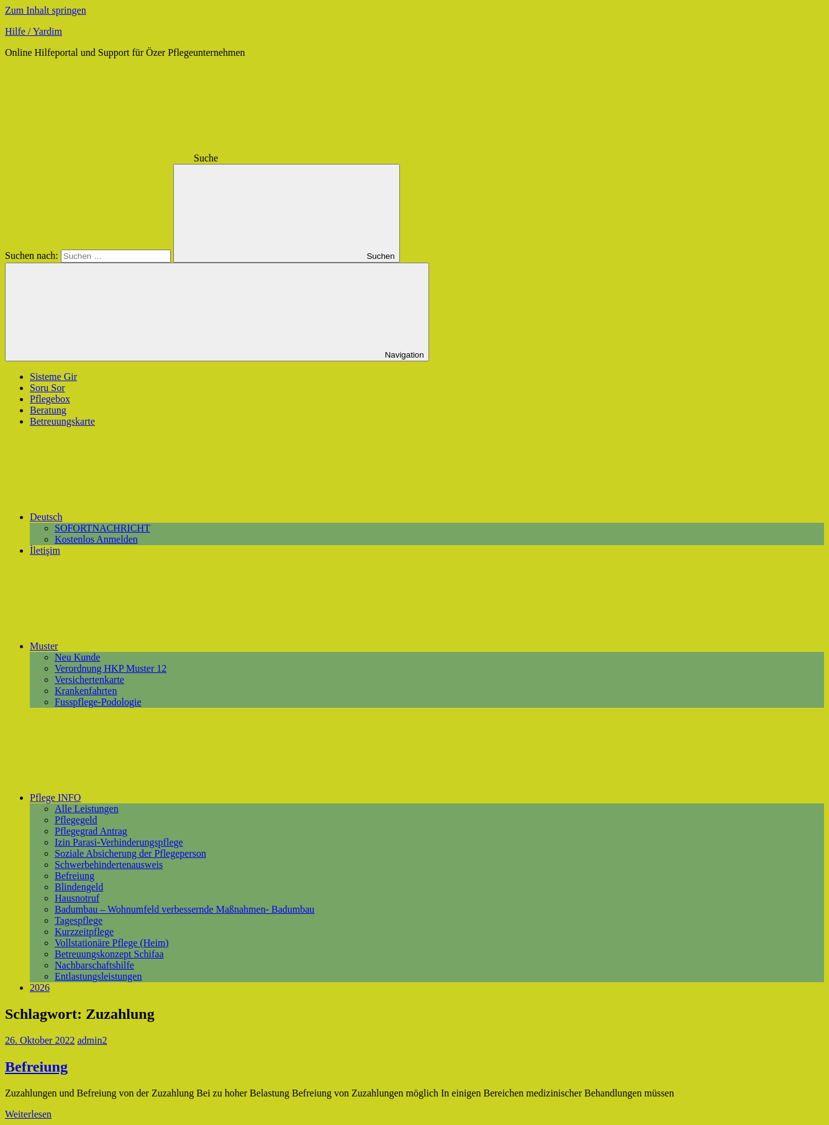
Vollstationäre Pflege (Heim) (112, 943)
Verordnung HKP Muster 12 (110, 668)
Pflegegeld (76, 820)
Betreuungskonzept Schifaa (109, 954)
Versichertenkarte (89, 679)
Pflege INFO (148, 797)
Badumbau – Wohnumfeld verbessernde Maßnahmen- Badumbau (184, 909)
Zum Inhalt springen (45, 10)
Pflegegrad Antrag (91, 831)
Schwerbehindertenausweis (109, 864)
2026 (40, 987)
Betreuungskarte (62, 421)
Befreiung (74, 875)
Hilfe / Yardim (33, 31)
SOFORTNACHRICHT (102, 528)
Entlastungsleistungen (98, 976)
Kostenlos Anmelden (96, 539)
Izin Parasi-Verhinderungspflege (119, 842)
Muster (137, 646)
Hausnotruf (77, 898)
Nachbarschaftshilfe (94, 965)
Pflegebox (50, 399)
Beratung (48, 410)
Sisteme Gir (53, 376)
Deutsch (139, 517)
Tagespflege (78, 920)
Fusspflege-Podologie (98, 702)
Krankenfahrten (86, 690)
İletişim (45, 550)
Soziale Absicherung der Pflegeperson (130, 853)
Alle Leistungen (87, 808)
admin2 (92, 1040)
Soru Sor (47, 387)
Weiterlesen (28, 1114)
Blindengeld (79, 887)
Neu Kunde (77, 657)
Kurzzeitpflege (84, 931)
